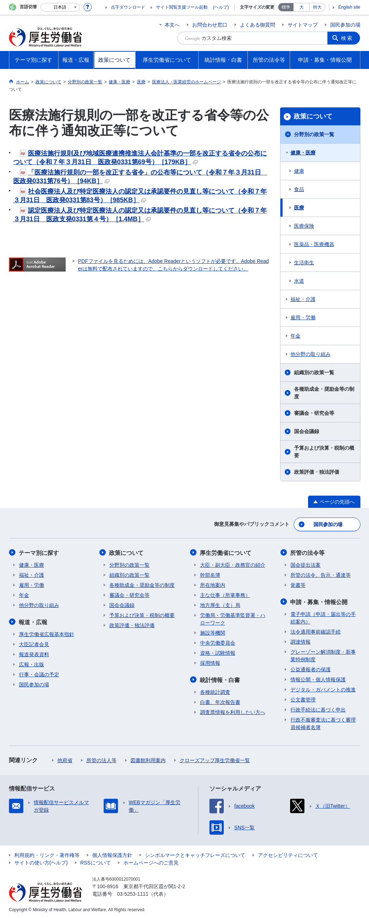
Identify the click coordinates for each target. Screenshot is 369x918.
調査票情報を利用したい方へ (232, 711)
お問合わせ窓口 (209, 24)
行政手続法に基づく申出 (318, 708)
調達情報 (300, 641)
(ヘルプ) (221, 7)
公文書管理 (303, 698)
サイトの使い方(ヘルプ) (41, 861)
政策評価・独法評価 (316, 472)
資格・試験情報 (217, 652)
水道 (299, 281)
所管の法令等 (307, 552)
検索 (347, 38)
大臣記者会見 (34, 643)
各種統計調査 (215, 691)
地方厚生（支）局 (220, 604)
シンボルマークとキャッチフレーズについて (195, 854)
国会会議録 (306, 431)
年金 (295, 336)
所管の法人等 (101, 759)
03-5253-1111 (132, 893)
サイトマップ (303, 24)
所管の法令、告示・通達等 (320, 574)
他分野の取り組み (310, 354)
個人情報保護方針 (112, 854)
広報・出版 (31, 663)
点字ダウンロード (128, 7)
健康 (299, 171)
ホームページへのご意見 (151, 861)
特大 (317, 7)
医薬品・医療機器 (314, 244)
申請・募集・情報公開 (319, 601)
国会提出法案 (305, 564)
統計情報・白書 (220, 679)
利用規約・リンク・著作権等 (47, 854)
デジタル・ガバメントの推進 (323, 688)
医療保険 (304, 226)
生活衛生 (304, 262)
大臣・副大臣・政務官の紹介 (232, 564)
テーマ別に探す (39, 552)
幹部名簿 (210, 574)
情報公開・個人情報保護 (318, 678)
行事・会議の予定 (39, 673)
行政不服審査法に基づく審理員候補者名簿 (323, 722)
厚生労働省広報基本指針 (46, 633)
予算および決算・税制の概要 (324, 451)
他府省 (64, 759)
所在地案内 (212, 584)
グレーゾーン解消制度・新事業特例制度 (323, 654)
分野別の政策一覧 (314, 134)
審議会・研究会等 (314, 413)
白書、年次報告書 (220, 701)
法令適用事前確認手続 (315, 631)
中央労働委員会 (217, 642)
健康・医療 (303, 153)
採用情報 (210, 662)
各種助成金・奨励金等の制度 (324, 392)
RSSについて (95, 861)
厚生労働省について (226, 552)
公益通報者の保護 (310, 668)
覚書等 (298, 584)
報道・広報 (33, 621)
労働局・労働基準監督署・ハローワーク (232, 618)
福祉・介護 (303, 299)
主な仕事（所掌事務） (225, 594)
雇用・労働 (303, 317)
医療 (299, 207)
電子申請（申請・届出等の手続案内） (323, 616)
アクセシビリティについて (288, 854)
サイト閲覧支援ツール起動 (182, 7)
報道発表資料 (34, 653)
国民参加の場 (345, 24)
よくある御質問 (257, 24)
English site (349, 7)
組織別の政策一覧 (314, 372)
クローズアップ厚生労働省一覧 (215, 759)
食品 (299, 189)
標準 (286, 7)
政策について (313, 116)
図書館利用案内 (148, 759)
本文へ (172, 24)
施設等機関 (212, 632)
